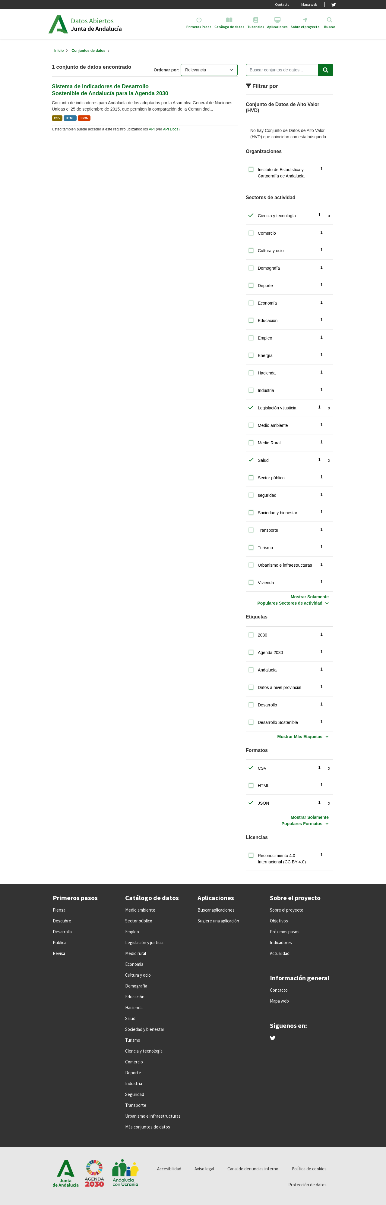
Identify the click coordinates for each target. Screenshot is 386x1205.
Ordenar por (166, 69)
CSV (57, 118)
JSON (84, 118)
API (152, 129)
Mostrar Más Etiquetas (299, 736)
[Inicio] (59, 51)
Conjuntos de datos (88, 51)
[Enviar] (325, 70)
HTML (70, 118)
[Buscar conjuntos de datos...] (289, 70)
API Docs (170, 129)
